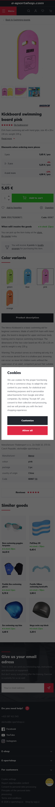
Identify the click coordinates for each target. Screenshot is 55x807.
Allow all (27, 430)
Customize (27, 421)
